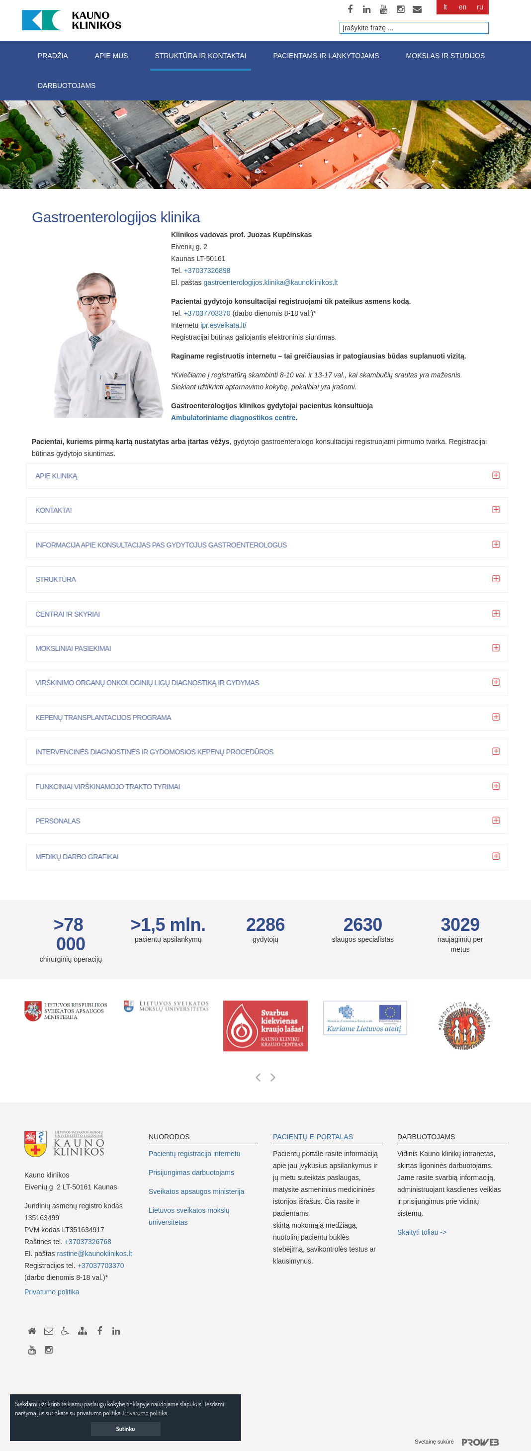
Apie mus (111, 56)
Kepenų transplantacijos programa (108, 718)
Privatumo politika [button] (145, 1413)
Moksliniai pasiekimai (77, 648)
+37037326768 (88, 1242)
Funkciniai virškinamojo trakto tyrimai (112, 787)
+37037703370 (207, 313)
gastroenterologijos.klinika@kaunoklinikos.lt (270, 282)
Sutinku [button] (125, 1429)
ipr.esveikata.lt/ (223, 325)
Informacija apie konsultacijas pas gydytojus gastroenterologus (165, 545)
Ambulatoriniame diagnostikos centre (233, 418)
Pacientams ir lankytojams (326, 56)
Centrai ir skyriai (72, 614)
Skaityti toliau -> (422, 1232)
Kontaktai (58, 510)
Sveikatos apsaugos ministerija (196, 1191)
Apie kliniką (60, 476)
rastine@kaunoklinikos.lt (94, 1254)
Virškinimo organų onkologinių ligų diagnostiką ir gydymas (152, 683)
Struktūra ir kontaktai (201, 56)
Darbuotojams (66, 86)
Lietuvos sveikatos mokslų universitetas (189, 1216)
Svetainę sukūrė (461, 1443)
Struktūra (60, 579)
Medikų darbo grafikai (81, 857)
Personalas (62, 821)
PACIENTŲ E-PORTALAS (313, 1137)
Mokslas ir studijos (445, 56)
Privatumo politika (52, 1292)
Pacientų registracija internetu (194, 1154)
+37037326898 (208, 270)
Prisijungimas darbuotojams (191, 1173)
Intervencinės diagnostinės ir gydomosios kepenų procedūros (159, 752)
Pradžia (53, 56)
